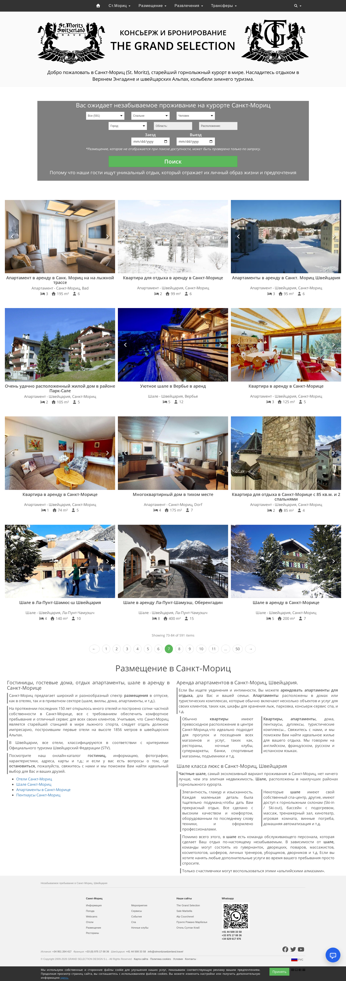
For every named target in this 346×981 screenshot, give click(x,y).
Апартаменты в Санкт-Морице (43, 789)
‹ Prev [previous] (94, 649)
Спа (133, 922)
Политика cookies (160, 959)
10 (201, 648)
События (136, 916)
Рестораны (92, 933)
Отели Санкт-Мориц (34, 779)
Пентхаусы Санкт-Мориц (38, 795)
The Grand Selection (188, 905)
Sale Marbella (184, 911)
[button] (12, 236)
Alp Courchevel (185, 916)
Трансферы (223, 6)
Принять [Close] (279, 971)
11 (214, 648)
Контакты (191, 959)
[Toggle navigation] (298, 6)
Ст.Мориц (119, 6)
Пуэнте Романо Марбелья (192, 922)
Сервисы (136, 911)
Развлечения (189, 6)
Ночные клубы (140, 927)
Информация (94, 905)
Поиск (173, 161)
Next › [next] (250, 649)
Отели (90, 922)
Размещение (152, 6)
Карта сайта (141, 959)
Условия (178, 959)
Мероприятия (139, 905)
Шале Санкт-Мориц (33, 784)
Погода (90, 911)
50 (238, 648)
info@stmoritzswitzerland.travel (165, 951)
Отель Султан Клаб (188, 927)
